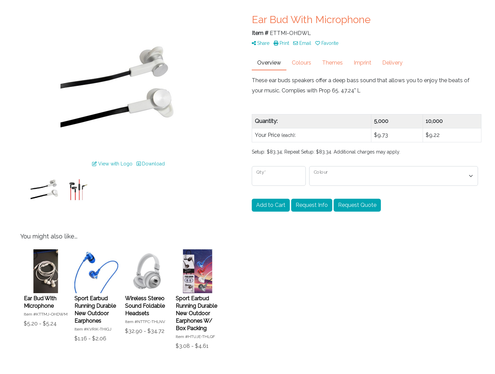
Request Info (312, 205)
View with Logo (112, 163)
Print (281, 43)
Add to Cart (270, 205)
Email (302, 43)
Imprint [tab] (362, 62)
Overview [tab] (269, 62)
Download (151, 163)
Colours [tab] (301, 62)
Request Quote (357, 205)
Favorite (326, 43)
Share (260, 43)
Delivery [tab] (392, 62)
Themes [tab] (332, 62)
